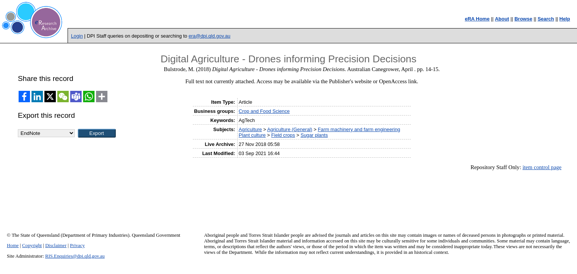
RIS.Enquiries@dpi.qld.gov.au (75, 256)
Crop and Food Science (264, 111)
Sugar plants (314, 135)
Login (77, 36)
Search (546, 19)
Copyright (32, 245)
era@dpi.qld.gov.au (209, 36)
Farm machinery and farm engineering (359, 129)
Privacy (77, 245)
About (502, 19)
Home (13, 245)
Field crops (283, 135)
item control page (541, 167)
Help (565, 19)
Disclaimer (55, 245)
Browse (523, 19)
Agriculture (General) (289, 129)
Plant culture (252, 135)
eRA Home (477, 19)
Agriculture (250, 129)
